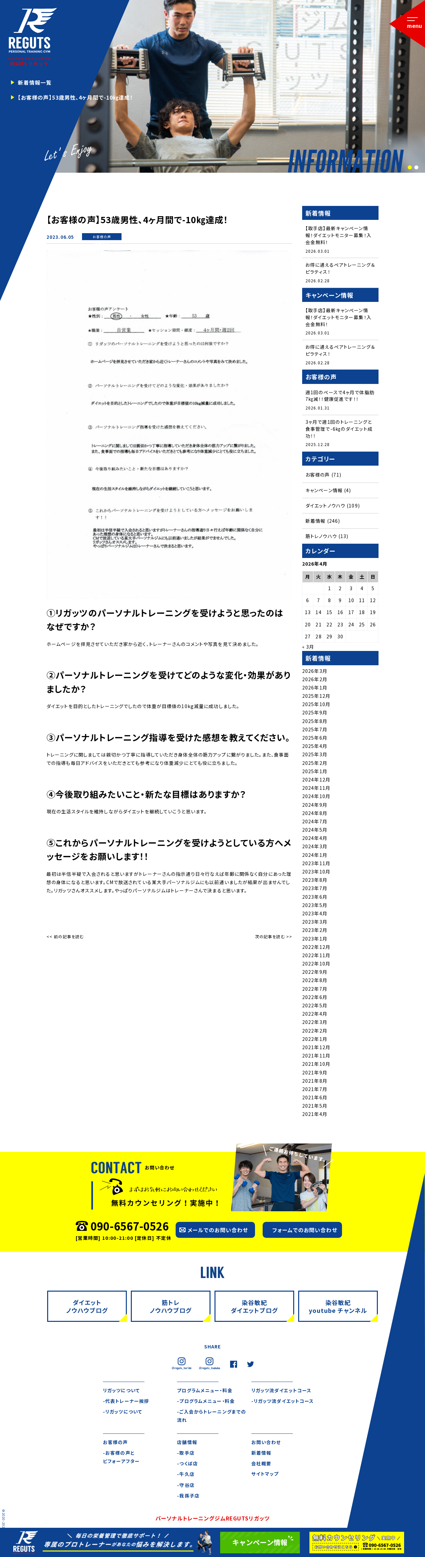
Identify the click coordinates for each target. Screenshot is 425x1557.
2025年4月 (314, 747)
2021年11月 (316, 1056)
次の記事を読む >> (273, 936)
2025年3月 (314, 755)
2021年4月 (314, 1115)
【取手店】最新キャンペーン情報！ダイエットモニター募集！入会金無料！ (338, 235)
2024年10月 (316, 797)
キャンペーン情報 (324, 491)
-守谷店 (185, 1486)
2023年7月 (314, 889)
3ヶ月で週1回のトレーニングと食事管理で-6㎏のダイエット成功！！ (338, 429)
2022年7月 (314, 989)
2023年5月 (314, 906)
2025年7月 (314, 730)
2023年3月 (314, 922)
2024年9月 (314, 805)
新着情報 (101, 243)
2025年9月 (314, 713)
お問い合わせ (266, 1443)
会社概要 (261, 1464)
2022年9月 (314, 972)
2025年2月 (314, 763)
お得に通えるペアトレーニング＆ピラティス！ (340, 268)
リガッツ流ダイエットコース (281, 1391)
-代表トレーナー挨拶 (126, 1402)
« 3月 (308, 647)
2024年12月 (316, 780)
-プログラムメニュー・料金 (205, 1402)
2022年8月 (314, 981)
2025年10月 (316, 705)
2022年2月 (314, 1031)
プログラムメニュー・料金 (204, 1391)
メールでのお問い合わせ (218, 1231)
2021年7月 (314, 1090)
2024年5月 (314, 830)
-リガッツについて (122, 1413)
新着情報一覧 (35, 82)
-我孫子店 (188, 1497)
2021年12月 (316, 1048)
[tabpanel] (212, 86)
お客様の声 (102, 236)
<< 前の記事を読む (65, 936)
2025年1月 (314, 772)
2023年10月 (316, 872)
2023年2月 (314, 931)
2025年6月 (314, 738)
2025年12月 (316, 696)
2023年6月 (314, 897)
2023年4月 (314, 914)
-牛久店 (185, 1475)
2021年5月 (314, 1106)
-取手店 (185, 1454)
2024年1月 (314, 855)
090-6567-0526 (130, 1226)
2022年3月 (314, 1023)
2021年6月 (314, 1098)
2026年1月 (314, 688)
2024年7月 (314, 822)
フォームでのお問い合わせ (304, 1231)
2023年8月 (314, 880)
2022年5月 (314, 1006)
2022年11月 (316, 956)
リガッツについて (121, 1391)
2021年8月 (314, 1081)
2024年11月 (316, 788)
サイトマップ (265, 1475)
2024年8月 (314, 814)
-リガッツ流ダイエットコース (282, 1402)
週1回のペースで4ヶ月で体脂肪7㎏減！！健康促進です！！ (339, 396)
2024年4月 (314, 839)
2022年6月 (314, 998)
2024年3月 (314, 847)
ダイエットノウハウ (325, 506)
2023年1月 (314, 939)
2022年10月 (316, 964)
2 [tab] (415, 167)
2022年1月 (314, 1040)
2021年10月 (316, 1064)
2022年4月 (314, 1014)
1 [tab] (409, 167)
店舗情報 (187, 1443)
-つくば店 (187, 1464)
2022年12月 (316, 948)
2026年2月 (314, 680)
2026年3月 (314, 671)
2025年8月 (314, 721)
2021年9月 (314, 1073)
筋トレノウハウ (321, 537)
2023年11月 (316, 864)
